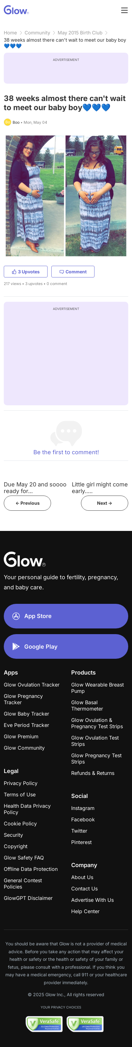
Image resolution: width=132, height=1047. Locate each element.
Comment (73, 271)
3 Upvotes (26, 271)
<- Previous (27, 503)
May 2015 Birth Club (80, 33)
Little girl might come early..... (100, 487)
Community (37, 33)
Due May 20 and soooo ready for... (35, 487)
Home (10, 33)
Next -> (104, 503)
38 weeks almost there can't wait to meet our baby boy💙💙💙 (65, 43)
